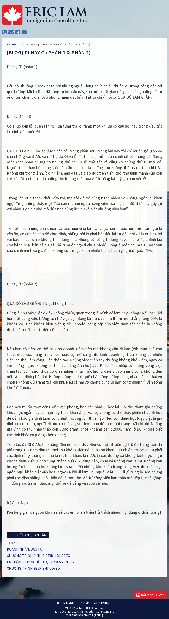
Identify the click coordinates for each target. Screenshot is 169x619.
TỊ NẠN (12, 543)
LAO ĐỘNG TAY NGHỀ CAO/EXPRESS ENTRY (40, 562)
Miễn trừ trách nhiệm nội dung (84, 615)
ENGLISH (68, 603)
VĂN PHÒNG (101, 603)
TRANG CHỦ (15, 44)
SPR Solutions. (95, 608)
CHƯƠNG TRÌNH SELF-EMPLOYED (33, 568)
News (31, 44)
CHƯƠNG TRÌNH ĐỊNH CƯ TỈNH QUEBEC (38, 555)
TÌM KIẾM (83, 603)
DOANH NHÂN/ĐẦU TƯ (25, 549)
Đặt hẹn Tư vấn (150, 595)
